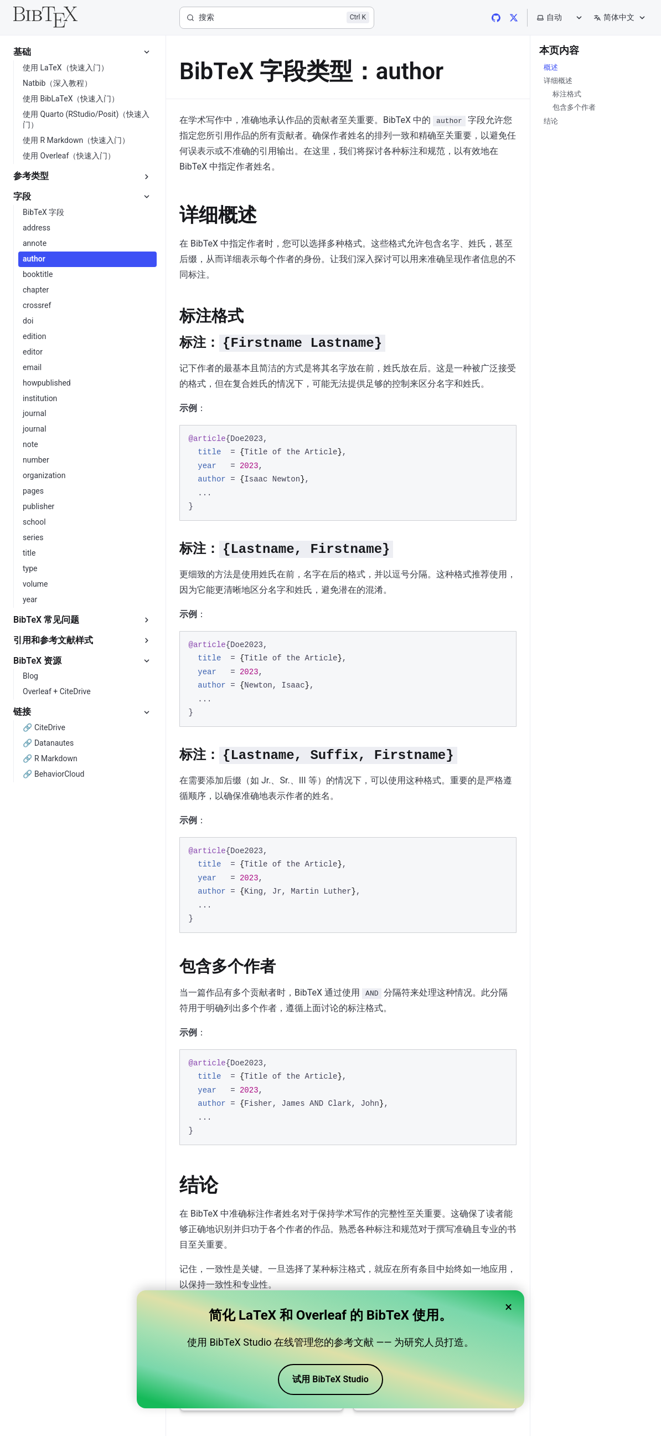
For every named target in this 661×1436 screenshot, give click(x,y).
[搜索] (276, 18)
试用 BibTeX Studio (330, 1379)
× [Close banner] (508, 1307)
